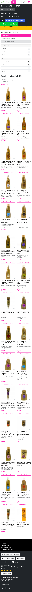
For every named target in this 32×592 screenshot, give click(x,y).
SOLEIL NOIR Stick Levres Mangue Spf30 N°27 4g (24, 523)
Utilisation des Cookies (8, 558)
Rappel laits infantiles (10, 17)
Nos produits (7, 6)
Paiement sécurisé (7, 549)
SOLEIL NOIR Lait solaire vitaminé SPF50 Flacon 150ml (23, 312)
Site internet (5, 584)
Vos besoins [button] (5, 46)
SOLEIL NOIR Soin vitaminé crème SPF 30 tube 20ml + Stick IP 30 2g (8, 403)
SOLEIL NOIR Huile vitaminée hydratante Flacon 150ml (7, 494)
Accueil (3, 32)
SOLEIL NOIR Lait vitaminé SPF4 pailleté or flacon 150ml (23, 343)
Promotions (5, 545)
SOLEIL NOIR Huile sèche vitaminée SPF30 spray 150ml (8, 133)
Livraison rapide (6, 547)
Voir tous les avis (6, 573)
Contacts (4, 541)
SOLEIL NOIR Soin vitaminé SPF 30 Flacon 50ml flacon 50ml (23, 403)
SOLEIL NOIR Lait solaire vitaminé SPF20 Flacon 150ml (23, 282)
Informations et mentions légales (10, 554)
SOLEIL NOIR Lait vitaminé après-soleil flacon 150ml (7, 221)
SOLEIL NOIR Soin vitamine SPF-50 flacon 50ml (7, 373)
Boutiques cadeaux (9, 13)
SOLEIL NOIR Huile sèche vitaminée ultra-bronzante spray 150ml (8, 104)
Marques (8, 32)
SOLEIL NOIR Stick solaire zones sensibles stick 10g (24, 462)
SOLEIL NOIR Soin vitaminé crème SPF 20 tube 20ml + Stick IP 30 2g (8, 312)
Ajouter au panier (8, 113)
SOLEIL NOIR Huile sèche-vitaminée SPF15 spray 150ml (24, 133)
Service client (20, 558)
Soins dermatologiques (15, 20)
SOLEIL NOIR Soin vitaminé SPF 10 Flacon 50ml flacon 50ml (23, 494)
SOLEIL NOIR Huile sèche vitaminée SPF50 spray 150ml (24, 104)
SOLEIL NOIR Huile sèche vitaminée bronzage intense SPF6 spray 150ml (8, 191)
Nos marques (7, 10)
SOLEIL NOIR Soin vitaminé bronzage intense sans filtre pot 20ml (23, 434)
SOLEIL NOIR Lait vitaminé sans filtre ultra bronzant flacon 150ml (8, 251)
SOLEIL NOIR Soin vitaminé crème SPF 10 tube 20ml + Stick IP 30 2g (8, 524)
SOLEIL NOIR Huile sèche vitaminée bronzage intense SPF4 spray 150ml (8, 162)
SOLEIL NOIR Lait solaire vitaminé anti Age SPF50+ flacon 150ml (8, 463)
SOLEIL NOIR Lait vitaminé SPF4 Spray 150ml (22, 191)
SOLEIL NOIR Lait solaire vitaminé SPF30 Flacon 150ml (23, 251)
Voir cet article (23, 474)
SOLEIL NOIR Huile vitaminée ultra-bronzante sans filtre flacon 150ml (22, 222)
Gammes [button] (4, 59)
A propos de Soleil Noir (8, 38)
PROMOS (20, 6)
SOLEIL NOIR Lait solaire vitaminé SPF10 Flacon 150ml (8, 343)
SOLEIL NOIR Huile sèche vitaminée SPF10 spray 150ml (24, 162)
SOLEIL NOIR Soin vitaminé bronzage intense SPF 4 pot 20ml (7, 433)
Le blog (4, 543)
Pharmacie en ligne (9, 24)
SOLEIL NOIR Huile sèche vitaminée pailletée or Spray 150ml (8, 282)
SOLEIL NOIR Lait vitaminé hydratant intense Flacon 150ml (23, 373)
